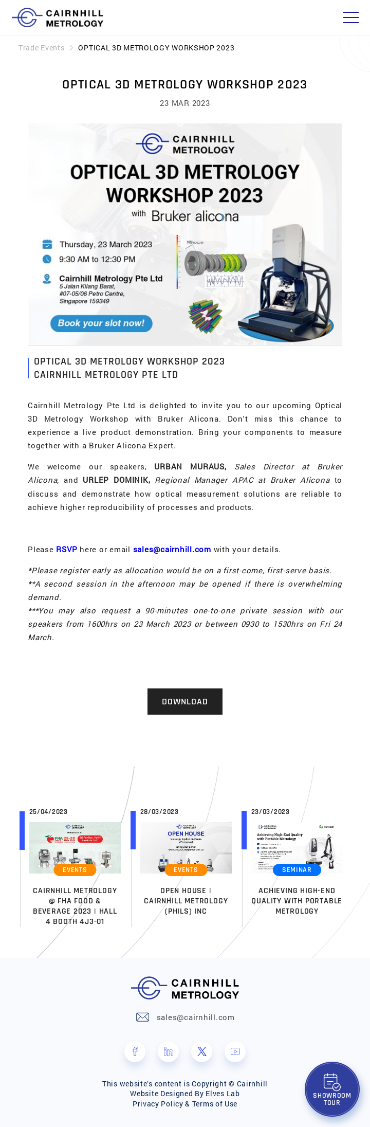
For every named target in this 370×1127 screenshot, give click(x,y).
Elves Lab (222, 1093)
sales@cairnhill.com (172, 549)
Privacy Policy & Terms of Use (185, 1103)
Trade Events (41, 47)
